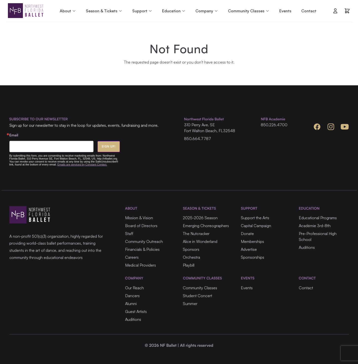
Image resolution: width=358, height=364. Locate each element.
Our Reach (134, 287)
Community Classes (200, 287)
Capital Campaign (256, 225)
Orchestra (191, 257)
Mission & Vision (139, 217)
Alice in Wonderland (200, 241)
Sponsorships (252, 257)
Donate (247, 233)
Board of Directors (141, 225)
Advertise (249, 249)
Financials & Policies (142, 249)
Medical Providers (140, 265)
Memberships (252, 241)
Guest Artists (136, 311)
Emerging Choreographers (206, 225)
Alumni (131, 303)
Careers (132, 257)
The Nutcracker (196, 233)
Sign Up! (109, 146)
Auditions (307, 247)
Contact (308, 10)
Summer (190, 303)
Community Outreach (144, 241)
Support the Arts (255, 217)
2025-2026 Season (200, 217)
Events (285, 10)
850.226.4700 (274, 124)
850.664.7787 (197, 138)
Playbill (188, 265)
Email (13, 135)
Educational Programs (318, 217)
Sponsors (191, 249)
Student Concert (197, 295)
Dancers (132, 295)
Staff (129, 233)
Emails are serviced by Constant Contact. (82, 164)
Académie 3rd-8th (315, 225)
